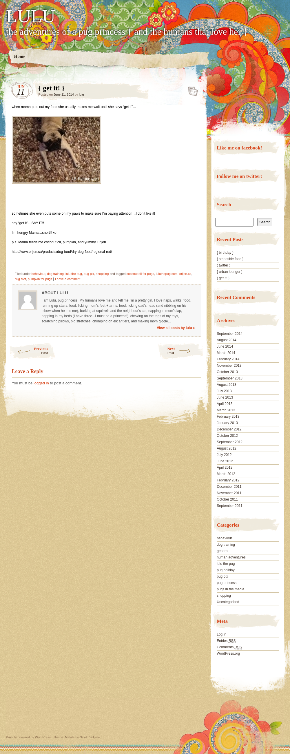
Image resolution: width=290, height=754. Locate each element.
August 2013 (226, 385)
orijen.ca (185, 273)
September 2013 (229, 378)
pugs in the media (230, 589)
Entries (226, 641)
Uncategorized (228, 602)
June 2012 (225, 461)
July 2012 (224, 455)
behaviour (38, 273)
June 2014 (225, 346)
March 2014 (226, 353)
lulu (81, 94)
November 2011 (229, 493)
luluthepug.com (167, 273)
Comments (229, 647)
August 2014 (226, 340)
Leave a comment (67, 279)
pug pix (89, 273)
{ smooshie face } (230, 259)
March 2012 (226, 474)
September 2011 (229, 506)
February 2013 (228, 417)
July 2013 (224, 391)
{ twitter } (223, 265)
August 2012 (226, 448)
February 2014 (228, 359)
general (222, 551)
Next (185, 350)
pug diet (20, 279)
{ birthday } (225, 253)
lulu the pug (73, 273)
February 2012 (228, 480)
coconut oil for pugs (140, 273)
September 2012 (229, 442)
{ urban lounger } (229, 272)
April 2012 (224, 467)
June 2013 (225, 397)
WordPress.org (228, 653)
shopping (102, 273)
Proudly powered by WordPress (28, 737)
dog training (55, 273)
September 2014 (229, 334)
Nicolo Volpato (90, 737)
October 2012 (227, 436)
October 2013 (227, 372)
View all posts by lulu (176, 328)
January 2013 (227, 423)
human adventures (231, 557)
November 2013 (229, 366)
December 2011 (229, 487)
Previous (28, 350)
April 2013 (224, 404)
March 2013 (226, 410)
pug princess (226, 583)
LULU (31, 16)
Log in (221, 634)
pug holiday (225, 570)
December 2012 (229, 429)
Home (19, 56)
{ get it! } (191, 89)
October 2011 (227, 499)
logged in (41, 383)
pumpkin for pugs (40, 279)
